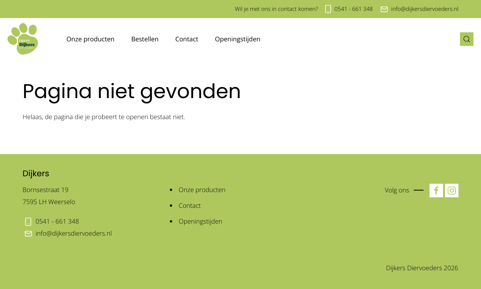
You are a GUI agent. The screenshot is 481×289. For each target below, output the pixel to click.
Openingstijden (237, 39)
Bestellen (145, 39)
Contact (186, 39)
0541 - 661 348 (353, 9)
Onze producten (91, 39)
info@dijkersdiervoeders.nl (424, 9)
